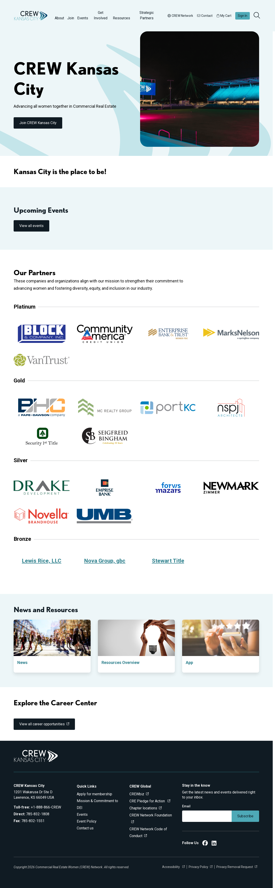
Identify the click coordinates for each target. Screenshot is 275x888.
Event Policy (87, 821)
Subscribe (245, 816)
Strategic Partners (146, 15)
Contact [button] (205, 15)
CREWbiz (136, 794)
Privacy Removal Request (234, 867)
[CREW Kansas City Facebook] (205, 844)
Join (70, 18)
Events (82, 18)
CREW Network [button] (180, 15)
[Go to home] (30, 15)
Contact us (85, 828)
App (189, 662)
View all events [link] (31, 226)
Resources (121, 18)
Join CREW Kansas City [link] (38, 123)
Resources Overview (120, 662)
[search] (257, 15)
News (22, 662)
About (59, 18)
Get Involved (100, 15)
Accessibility (171, 867)
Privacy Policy (198, 867)
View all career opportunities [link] (42, 724)
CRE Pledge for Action (147, 801)
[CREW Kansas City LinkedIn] (214, 844)
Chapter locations (143, 808)
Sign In (242, 15)
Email (186, 806)
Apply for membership (94, 794)
